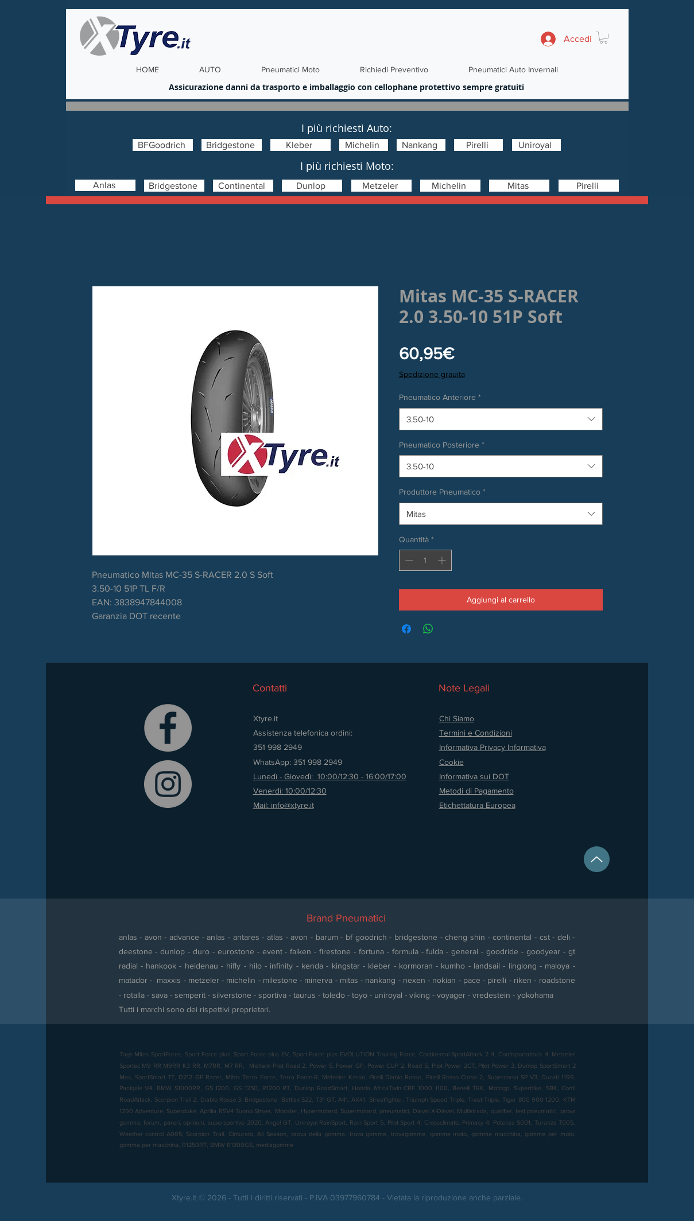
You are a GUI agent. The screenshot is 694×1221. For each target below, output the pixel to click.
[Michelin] (363, 145)
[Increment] (443, 560)
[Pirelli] (478, 145)
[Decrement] (408, 560)
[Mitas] (519, 186)
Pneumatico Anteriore (440, 397)
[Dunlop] (312, 186)
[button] (603, 38)
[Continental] (243, 186)
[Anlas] (105, 185)
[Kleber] (300, 145)
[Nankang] (421, 145)
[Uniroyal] (536, 145)
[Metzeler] (381, 186)
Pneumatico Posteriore (441, 444)
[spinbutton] (425, 560)
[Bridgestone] (231, 145)
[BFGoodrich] (163, 145)
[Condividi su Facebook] (406, 629)
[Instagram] (168, 784)
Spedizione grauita (432, 374)
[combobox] (501, 419)
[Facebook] (168, 728)
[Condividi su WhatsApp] (428, 629)
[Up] (597, 859)
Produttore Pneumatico (442, 491)
